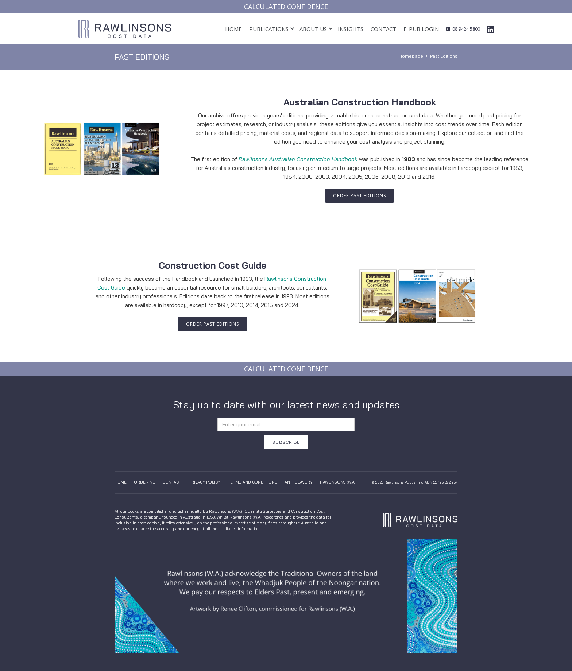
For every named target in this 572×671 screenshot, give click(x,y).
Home (233, 28)
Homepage (411, 56)
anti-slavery (299, 482)
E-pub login (421, 28)
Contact (383, 28)
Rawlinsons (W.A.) (338, 482)
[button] (269, 28)
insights (350, 28)
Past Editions (443, 56)
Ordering (144, 482)
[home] (124, 29)
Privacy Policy (204, 482)
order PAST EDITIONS (359, 196)
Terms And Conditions (252, 482)
